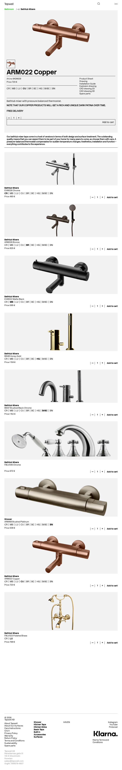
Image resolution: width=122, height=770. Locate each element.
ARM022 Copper (12, 579)
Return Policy (10, 738)
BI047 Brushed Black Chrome (18, 408)
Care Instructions (12, 728)
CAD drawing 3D (87, 91)
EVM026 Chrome (12, 190)
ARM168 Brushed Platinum (16, 521)
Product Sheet (86, 78)
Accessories (40, 734)
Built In (37, 732)
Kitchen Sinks (40, 727)
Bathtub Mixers (28, 9)
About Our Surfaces (13, 725)
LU (19, 88)
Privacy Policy (10, 733)
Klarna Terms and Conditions (101, 741)
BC (35, 88)
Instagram (113, 722)
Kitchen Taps (40, 724)
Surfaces (38, 737)
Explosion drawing (87, 86)
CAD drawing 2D (87, 88)
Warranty (8, 736)
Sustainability (10, 743)
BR (29, 88)
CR (8, 88)
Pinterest (113, 727)
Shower (37, 722)
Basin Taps (39, 729)
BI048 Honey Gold (12, 356)
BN (53, 88)
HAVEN (66, 722)
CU (24, 88)
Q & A (7, 730)
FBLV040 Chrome (12, 465)
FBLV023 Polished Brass (15, 635)
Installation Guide (87, 83)
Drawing (83, 81)
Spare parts (84, 93)
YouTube (114, 724)
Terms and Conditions (14, 740)
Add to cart (108, 122)
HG (40, 88)
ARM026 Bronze (12, 242)
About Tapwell (10, 723)
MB (13, 88)
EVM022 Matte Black (14, 299)
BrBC (47, 88)
